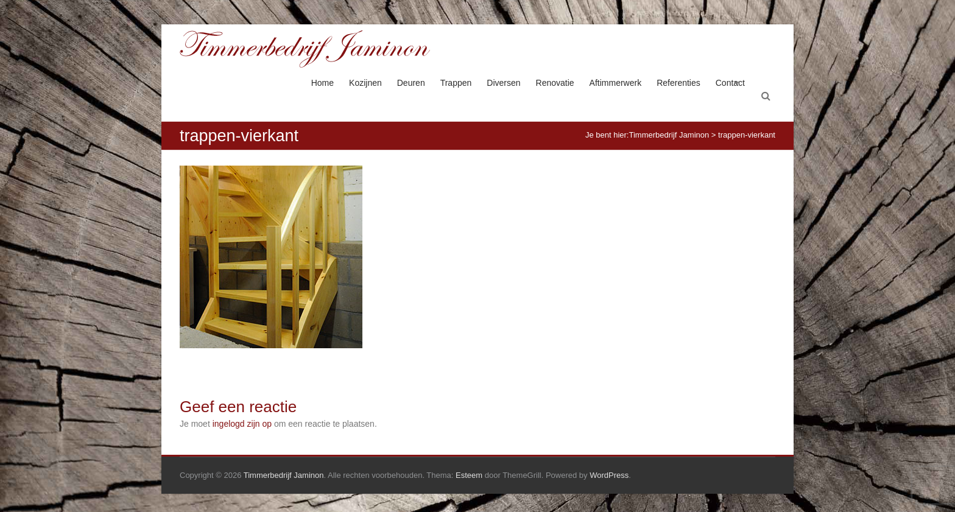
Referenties (678, 83)
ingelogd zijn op (242, 424)
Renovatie (555, 83)
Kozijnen (365, 83)
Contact (730, 83)
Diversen (503, 83)
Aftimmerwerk (616, 83)
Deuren (411, 83)
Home (322, 83)
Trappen (456, 83)
